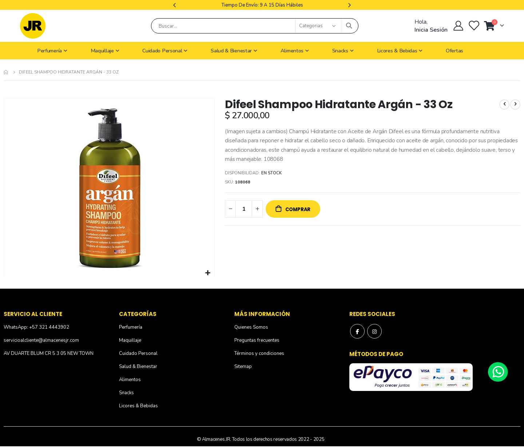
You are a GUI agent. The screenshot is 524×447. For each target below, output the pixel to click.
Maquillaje (130, 340)
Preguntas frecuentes (256, 340)
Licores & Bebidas (138, 406)
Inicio (6, 72)
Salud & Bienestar (138, 366)
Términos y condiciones (259, 353)
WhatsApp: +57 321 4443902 (36, 327)
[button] (208, 273)
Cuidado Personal (138, 353)
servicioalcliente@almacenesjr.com (41, 340)
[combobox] (254, 26)
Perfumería (130, 327)
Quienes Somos (251, 327)
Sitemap (243, 366)
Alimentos (130, 379)
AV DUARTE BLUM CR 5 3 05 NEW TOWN (49, 353)
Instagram (374, 331)
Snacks (126, 392)
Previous (175, 5)
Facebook (357, 331)
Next (349, 5)
